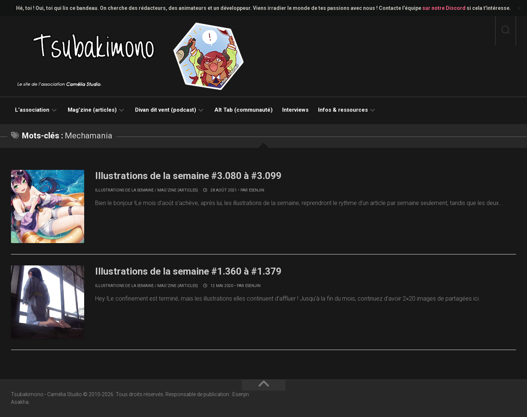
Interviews (295, 110)
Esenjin (256, 190)
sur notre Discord (444, 8)
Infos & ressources (343, 110)
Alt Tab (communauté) (243, 110)
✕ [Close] (519, 8)
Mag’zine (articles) (92, 110)
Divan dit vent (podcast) (165, 110)
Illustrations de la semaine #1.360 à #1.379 (188, 271)
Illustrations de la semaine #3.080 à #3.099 (188, 175)
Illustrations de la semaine (124, 190)
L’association (32, 110)
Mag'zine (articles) (177, 190)
